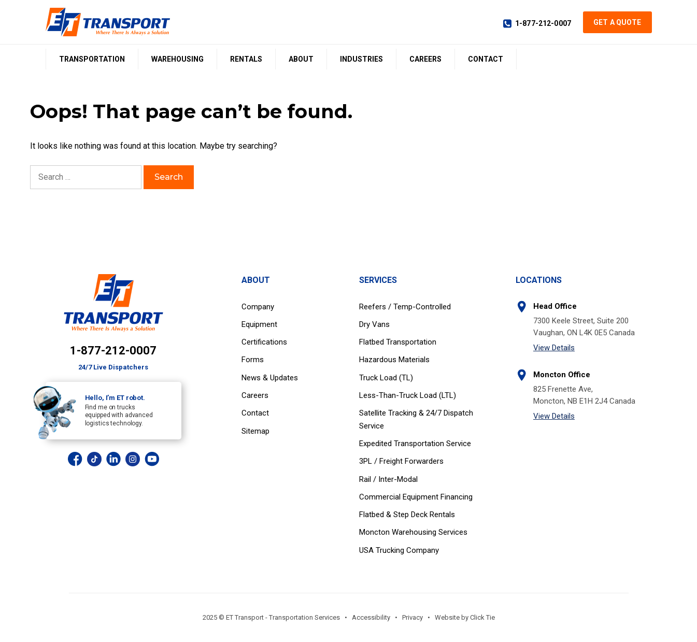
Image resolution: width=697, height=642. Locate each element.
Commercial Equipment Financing (416, 497)
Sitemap (255, 431)
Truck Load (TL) (386, 377)
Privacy (412, 617)
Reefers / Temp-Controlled (405, 306)
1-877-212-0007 (543, 23)
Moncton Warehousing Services (413, 532)
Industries (361, 59)
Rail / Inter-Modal (388, 479)
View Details (554, 347)
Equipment (259, 324)
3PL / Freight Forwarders (401, 461)
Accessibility (371, 617)
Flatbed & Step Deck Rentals (407, 514)
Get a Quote (617, 22)
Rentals (246, 59)
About (301, 59)
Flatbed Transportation (397, 342)
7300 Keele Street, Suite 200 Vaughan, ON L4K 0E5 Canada (584, 326)
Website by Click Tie (465, 617)
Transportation (92, 59)
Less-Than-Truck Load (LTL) (407, 395)
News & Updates (269, 377)
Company (257, 306)
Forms (252, 359)
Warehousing (177, 59)
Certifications (264, 342)
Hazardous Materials (394, 359)
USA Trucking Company (399, 550)
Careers (425, 59)
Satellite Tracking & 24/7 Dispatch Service (416, 419)
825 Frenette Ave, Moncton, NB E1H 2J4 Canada (584, 395)
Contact (485, 59)
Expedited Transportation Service (415, 443)
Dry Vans (374, 324)
